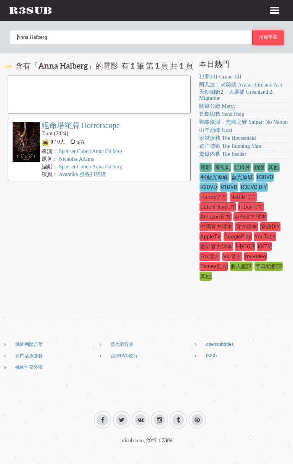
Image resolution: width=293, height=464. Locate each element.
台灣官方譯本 (250, 217)
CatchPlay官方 (217, 207)
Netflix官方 (243, 197)
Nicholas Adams (76, 159)
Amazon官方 (215, 217)
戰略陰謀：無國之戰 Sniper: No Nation (243, 122)
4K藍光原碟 (214, 177)
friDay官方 (250, 207)
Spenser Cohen (75, 151)
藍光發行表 (122, 344)
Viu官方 (232, 256)
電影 (205, 167)
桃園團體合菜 (29, 344)
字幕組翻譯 (268, 266)
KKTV (264, 246)
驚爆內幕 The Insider (222, 154)
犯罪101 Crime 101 (220, 77)
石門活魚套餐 (29, 355)
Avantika (68, 174)
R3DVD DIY (254, 187)
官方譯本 (246, 227)
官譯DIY (270, 227)
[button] (274, 9)
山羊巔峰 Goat (215, 130)
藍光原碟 (242, 177)
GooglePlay (237, 237)
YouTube (265, 237)
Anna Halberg (107, 151)
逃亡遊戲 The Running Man (230, 146)
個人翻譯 (241, 266)
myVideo (255, 256)
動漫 (259, 167)
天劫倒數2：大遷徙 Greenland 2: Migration (236, 95)
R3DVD (265, 177)
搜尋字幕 (268, 37)
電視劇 (222, 167)
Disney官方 (213, 266)
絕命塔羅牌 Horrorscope (81, 125)
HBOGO (245, 246)
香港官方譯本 (216, 246)
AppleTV (210, 237)
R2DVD (208, 187)
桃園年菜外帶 (29, 367)
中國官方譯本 (216, 227)
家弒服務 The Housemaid (227, 138)
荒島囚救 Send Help (221, 114)
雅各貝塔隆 (92, 174)
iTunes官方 (213, 197)
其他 (273, 167)
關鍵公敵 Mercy (217, 106)
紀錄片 (242, 167)
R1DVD (229, 187)
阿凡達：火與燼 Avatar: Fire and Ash (240, 85)
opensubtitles (219, 344)
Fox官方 (209, 256)
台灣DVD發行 (124, 355)
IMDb (211, 355)
